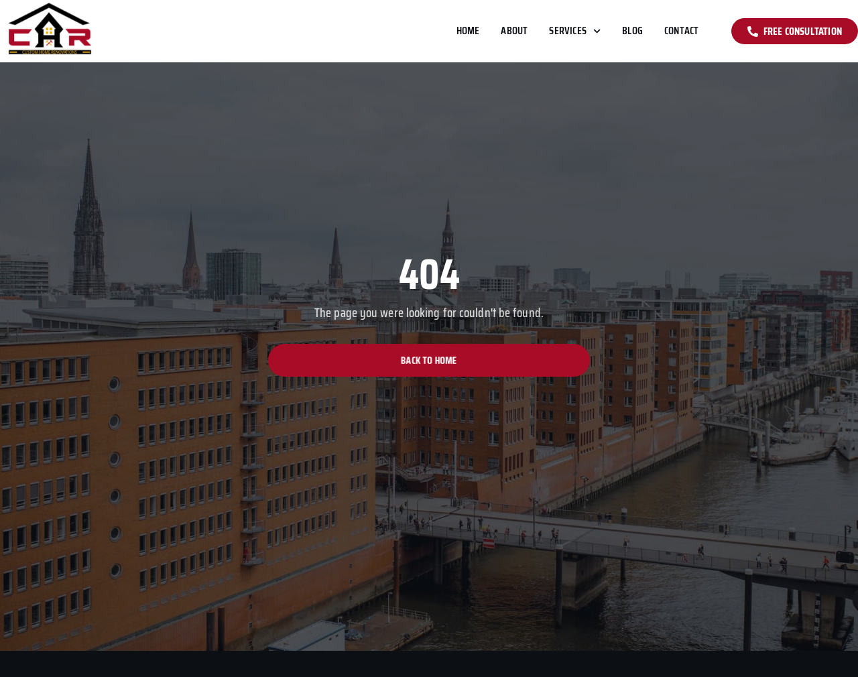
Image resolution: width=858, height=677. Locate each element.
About (514, 30)
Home (468, 30)
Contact (681, 30)
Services (575, 31)
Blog (632, 30)
